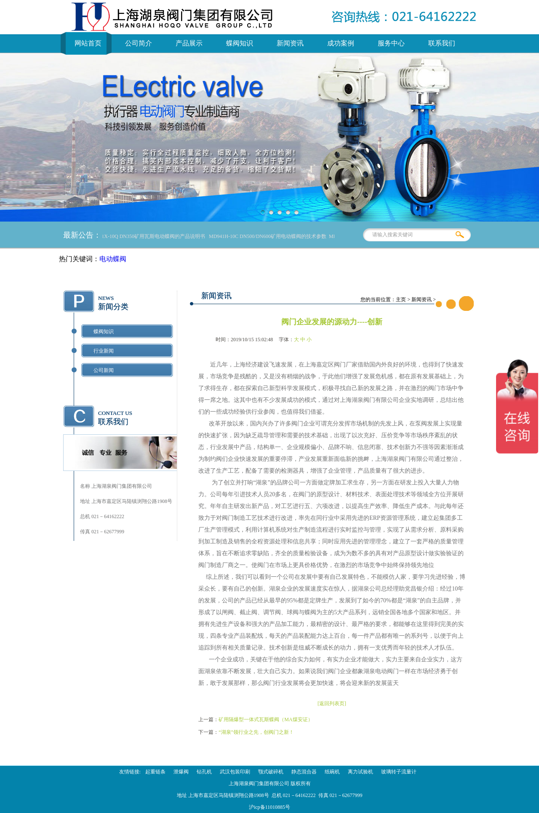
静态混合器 (304, 772)
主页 (401, 299)
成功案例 (340, 43)
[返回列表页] (332, 703)
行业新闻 (103, 351)
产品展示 (189, 43)
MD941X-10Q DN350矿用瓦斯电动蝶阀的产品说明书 (148, 236)
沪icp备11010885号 (269, 807)
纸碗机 (332, 772)
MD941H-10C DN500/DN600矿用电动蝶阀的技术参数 (269, 236)
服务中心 (391, 43)
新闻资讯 (290, 43)
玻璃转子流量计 (398, 772)
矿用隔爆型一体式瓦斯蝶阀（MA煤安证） (265, 719)
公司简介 (138, 43)
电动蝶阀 (112, 258)
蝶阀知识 (239, 43)
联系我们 (441, 43)
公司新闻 (103, 370)
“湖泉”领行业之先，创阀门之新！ (256, 732)
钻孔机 (204, 772)
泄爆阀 (181, 772)
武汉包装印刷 (235, 772)
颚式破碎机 (270, 772)
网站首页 (88, 43)
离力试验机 (360, 772)
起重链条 (155, 772)
